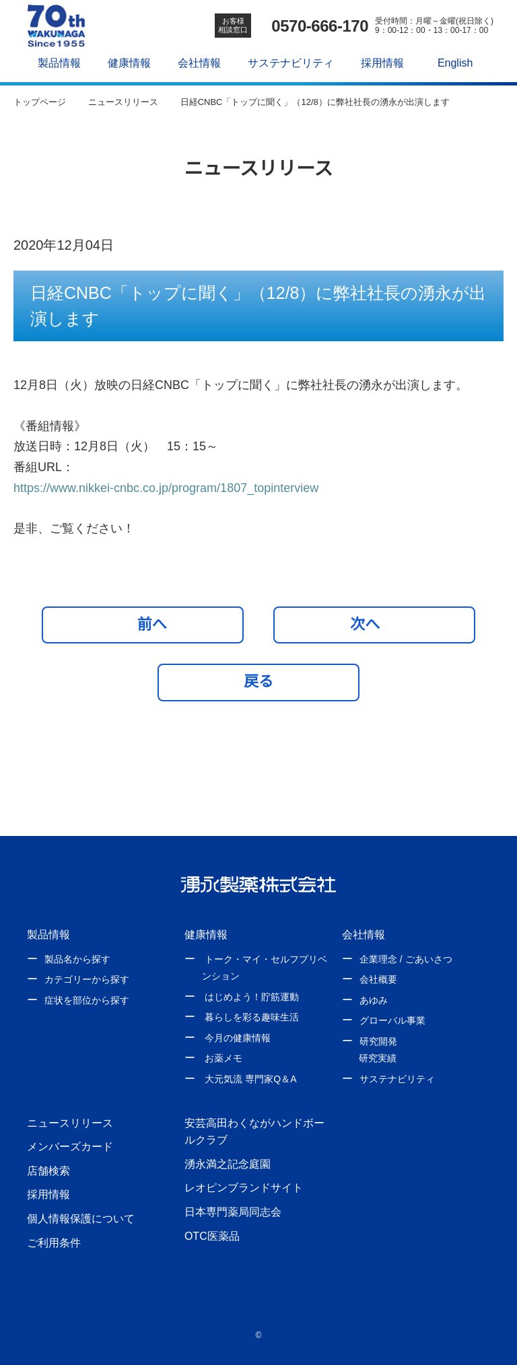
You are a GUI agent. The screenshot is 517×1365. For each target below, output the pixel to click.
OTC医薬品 (211, 1236)
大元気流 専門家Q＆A (250, 1079)
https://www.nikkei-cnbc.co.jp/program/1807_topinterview (181, 488)
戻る (258, 681)
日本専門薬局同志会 (232, 1211)
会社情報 (195, 63)
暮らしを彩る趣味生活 (252, 1017)
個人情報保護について (81, 1218)
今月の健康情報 (238, 1038)
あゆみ (373, 1000)
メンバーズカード (69, 1146)
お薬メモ (223, 1058)
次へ (371, 624)
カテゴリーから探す (86, 979)
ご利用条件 (54, 1242)
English (452, 63)
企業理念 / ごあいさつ (405, 959)
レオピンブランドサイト (243, 1187)
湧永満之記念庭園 (227, 1164)
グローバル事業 (392, 1020)
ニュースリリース (69, 1123)
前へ (146, 624)
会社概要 (378, 979)
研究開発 (378, 1041)
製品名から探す (77, 959)
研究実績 (378, 1058)
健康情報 (125, 63)
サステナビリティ (287, 63)
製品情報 (55, 63)
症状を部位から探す (86, 1000)
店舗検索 (48, 1170)
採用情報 (378, 63)
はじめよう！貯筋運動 (252, 997)
